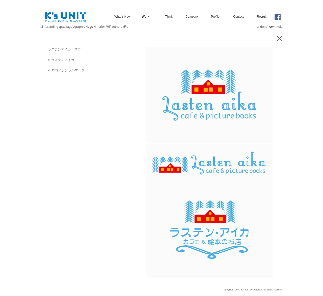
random (260, 26)
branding (51, 26)
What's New (122, 16)
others (117, 26)
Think (168, 16)
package (66, 26)
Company (191, 16)
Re (126, 26)
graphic (79, 26)
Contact (238, 16)
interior (100, 26)
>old (279, 26)
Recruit (261, 16)
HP (109, 26)
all (42, 26)
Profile (215, 16)
